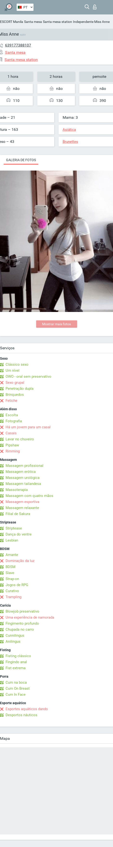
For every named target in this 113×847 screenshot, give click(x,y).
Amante (12, 555)
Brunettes (70, 141)
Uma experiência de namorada (30, 617)
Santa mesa (33, 22)
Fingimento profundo (22, 623)
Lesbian (12, 540)
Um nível (13, 370)
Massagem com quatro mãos (29, 496)
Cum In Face (16, 694)
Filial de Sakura (18, 514)
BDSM (10, 567)
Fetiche (11, 400)
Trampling (13, 597)
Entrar (94, 7)
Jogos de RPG (17, 585)
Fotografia (14, 421)
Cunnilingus (15, 635)
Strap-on (12, 579)
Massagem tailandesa (23, 484)
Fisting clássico (18, 656)
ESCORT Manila (11, 22)
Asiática (69, 129)
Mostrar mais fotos (56, 324)
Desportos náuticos (21, 715)
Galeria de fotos (21, 160)
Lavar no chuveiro (20, 439)
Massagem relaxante (22, 508)
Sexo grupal (15, 382)
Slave (10, 573)
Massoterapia (17, 490)
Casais (11, 433)
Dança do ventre (19, 534)
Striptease (14, 528)
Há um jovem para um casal (28, 427)
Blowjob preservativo (22, 611)
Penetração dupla (19, 388)
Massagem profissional (24, 465)
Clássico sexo (17, 364)
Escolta (12, 415)
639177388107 (18, 45)
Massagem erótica (21, 472)
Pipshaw (12, 445)
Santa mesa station (57, 22)
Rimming (13, 451)
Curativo (12, 591)
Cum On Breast (18, 688)
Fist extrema (16, 668)
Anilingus (13, 641)
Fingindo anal (16, 662)
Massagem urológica (23, 478)
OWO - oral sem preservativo (28, 376)
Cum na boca (16, 682)
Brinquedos (15, 394)
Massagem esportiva (22, 502)
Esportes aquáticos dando (27, 709)
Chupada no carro (20, 629)
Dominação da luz (20, 561)
